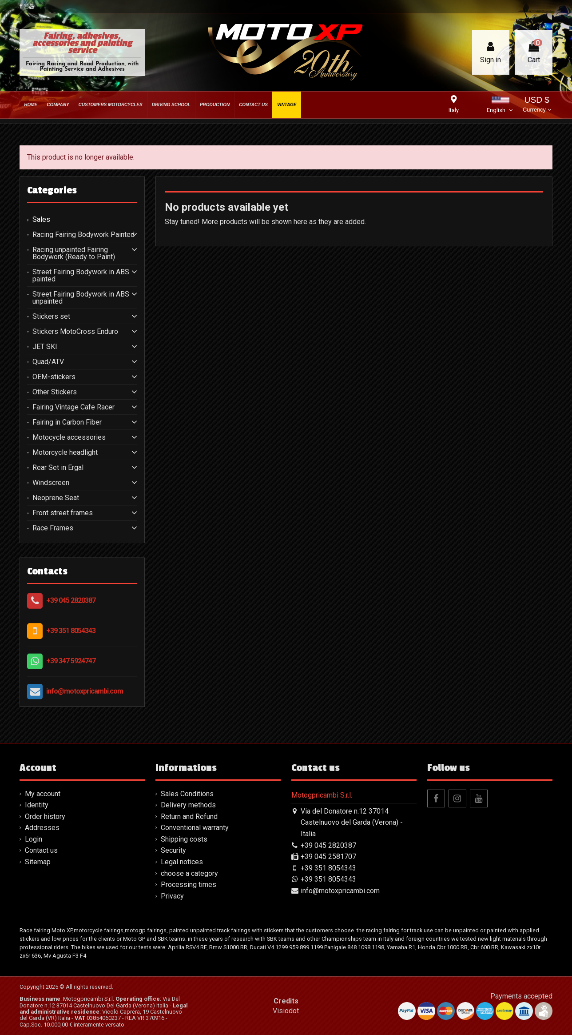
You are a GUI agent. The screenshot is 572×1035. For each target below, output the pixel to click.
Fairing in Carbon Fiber (67, 422)
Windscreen (50, 482)
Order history (45, 816)
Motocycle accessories (69, 437)
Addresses (42, 827)
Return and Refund (189, 816)
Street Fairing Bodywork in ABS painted (80, 276)
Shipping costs (184, 839)
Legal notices (182, 862)
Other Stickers (54, 392)
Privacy (172, 896)
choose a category (189, 873)
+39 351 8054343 (70, 630)
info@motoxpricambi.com (84, 691)
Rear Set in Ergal (57, 467)
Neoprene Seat (55, 497)
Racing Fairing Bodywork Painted (83, 234)
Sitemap (38, 862)
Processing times (188, 884)
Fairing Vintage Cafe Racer (73, 407)
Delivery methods (188, 805)
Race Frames (52, 528)
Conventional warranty (195, 827)
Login (33, 839)
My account (42, 794)
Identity (36, 805)
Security (173, 850)
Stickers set (51, 316)
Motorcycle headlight (65, 452)
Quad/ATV (48, 361)
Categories (52, 190)
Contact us (41, 850)
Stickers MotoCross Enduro (75, 331)
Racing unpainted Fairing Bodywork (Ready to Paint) (73, 253)
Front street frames (62, 513)
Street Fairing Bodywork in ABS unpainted (80, 298)
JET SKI (44, 346)
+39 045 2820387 (70, 600)
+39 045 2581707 (328, 856)
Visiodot (286, 1011)
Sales (41, 219)
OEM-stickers (53, 377)
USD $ (537, 105)
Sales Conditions (187, 794)
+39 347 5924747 (70, 661)
